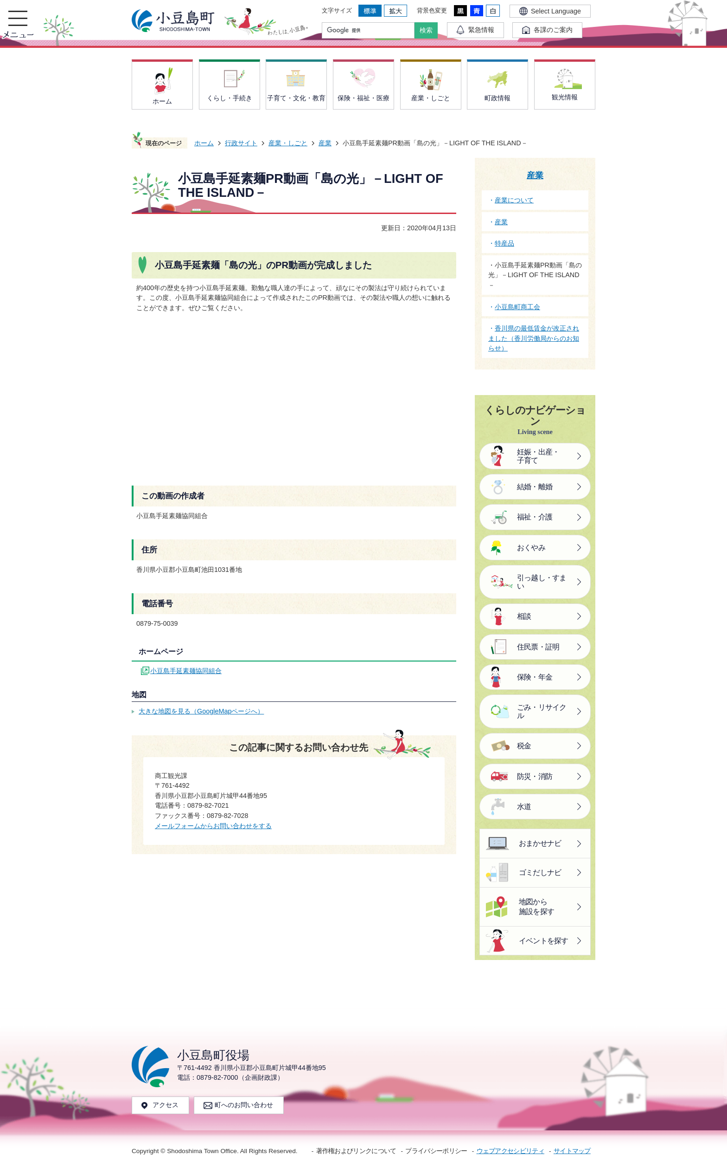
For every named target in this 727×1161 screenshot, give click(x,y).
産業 (325, 143)
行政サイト (241, 143)
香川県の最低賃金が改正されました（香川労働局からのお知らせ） (533, 338)
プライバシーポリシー (436, 1151)
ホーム (204, 143)
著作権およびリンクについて (356, 1151)
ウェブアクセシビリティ (510, 1151)
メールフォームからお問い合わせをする (213, 826)
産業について (514, 200)
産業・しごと (287, 143)
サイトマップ (572, 1151)
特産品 (504, 243)
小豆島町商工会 (517, 307)
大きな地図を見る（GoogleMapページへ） (201, 711)
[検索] (370, 30)
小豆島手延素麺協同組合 (186, 671)
